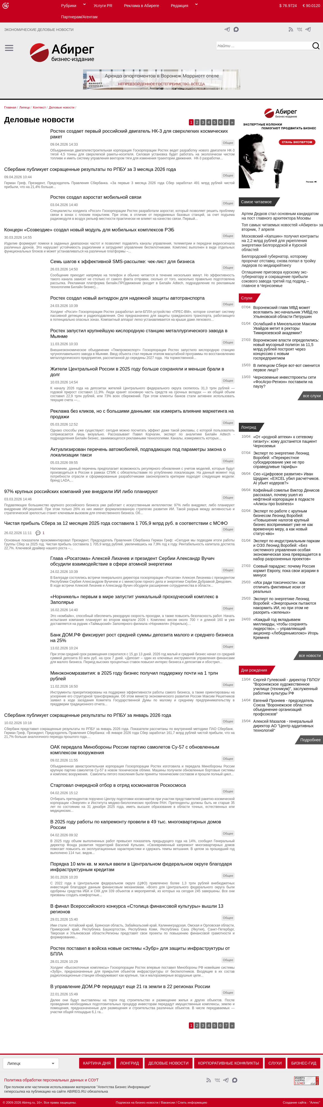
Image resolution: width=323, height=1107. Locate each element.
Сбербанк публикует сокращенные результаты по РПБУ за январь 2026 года (87, 715)
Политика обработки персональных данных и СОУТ (51, 1080)
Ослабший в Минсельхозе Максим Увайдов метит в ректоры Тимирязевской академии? (284, 328)
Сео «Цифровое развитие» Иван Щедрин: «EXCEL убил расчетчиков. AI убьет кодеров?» (286, 478)
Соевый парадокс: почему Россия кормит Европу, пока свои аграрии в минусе (286, 570)
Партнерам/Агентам (79, 17)
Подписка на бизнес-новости (137, 1102)
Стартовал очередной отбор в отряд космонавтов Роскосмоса (118, 785)
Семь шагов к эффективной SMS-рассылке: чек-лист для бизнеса (122, 261)
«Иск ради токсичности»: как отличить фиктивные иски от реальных (279, 587)
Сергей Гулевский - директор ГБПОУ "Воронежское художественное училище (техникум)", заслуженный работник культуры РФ (286, 686)
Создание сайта (294, 1102)
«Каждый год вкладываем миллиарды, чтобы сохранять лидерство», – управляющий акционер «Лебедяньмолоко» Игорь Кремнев (286, 628)
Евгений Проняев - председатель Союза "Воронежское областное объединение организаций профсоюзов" (283, 707)
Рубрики (68, 5)
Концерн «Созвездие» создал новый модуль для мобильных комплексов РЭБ (89, 229)
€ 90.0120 (311, 5)
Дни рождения (254, 670)
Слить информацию (192, 1102)
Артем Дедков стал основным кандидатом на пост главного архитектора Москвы (280, 215)
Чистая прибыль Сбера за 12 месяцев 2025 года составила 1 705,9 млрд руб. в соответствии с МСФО (116, 523)
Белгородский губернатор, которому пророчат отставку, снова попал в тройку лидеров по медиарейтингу (279, 261)
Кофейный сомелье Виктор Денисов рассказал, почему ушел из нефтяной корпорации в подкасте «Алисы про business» (286, 497)
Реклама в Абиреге (141, 5)
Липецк (13, 1063)
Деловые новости (168, 1063)
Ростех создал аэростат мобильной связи (95, 197)
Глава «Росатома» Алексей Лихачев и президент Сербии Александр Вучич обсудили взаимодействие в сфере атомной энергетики (132, 561)
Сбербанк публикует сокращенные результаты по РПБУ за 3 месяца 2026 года (90, 169)
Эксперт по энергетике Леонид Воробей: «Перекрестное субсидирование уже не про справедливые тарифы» (281, 460)
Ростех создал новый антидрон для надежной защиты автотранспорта (127, 298)
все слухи (312, 396)
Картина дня (97, 1063)
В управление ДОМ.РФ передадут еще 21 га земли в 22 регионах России (130, 986)
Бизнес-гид (303, 1063)
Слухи (246, 298)
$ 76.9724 (288, 5)
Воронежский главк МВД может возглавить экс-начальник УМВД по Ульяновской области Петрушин (285, 312)
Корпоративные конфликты (228, 1063)
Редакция (179, 5)
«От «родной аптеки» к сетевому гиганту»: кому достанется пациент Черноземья (285, 441)
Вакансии (168, 1102)
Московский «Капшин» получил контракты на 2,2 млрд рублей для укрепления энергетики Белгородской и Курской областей (280, 243)
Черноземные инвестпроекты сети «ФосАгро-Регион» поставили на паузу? (284, 381)
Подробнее (310, 740)
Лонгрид (248, 427)
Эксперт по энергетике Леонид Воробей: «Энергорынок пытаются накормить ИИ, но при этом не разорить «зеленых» (284, 606)
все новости (310, 655)
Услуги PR (103, 5)
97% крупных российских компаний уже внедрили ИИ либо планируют (81, 491)
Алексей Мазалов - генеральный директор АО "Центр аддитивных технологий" (283, 726)
